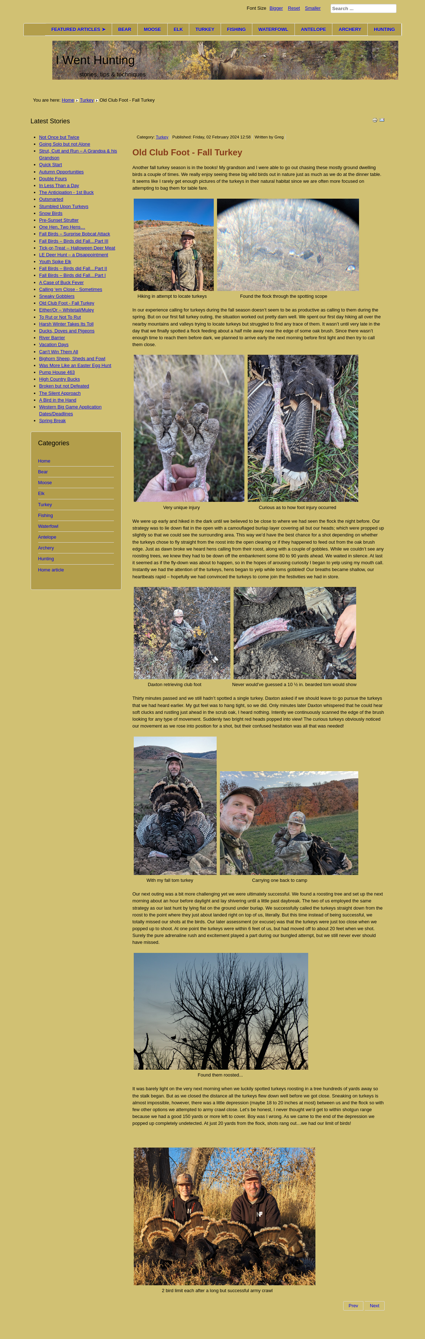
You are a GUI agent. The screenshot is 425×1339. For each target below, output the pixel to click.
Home (68, 100)
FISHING (236, 29)
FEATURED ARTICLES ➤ (78, 29)
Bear (43, 471)
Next (374, 1305)
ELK (178, 29)
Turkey (87, 100)
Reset (294, 8)
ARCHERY (349, 29)
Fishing (45, 515)
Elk (41, 493)
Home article (51, 570)
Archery (46, 548)
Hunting (46, 558)
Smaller (312, 8)
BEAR (124, 29)
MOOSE (152, 29)
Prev (353, 1305)
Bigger (276, 8)
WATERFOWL (273, 29)
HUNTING (384, 29)
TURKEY (204, 29)
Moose (45, 482)
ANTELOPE (313, 29)
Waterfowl (48, 526)
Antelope (47, 537)
